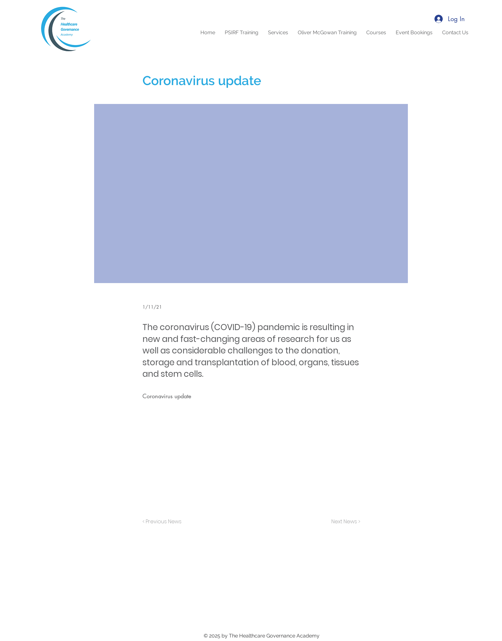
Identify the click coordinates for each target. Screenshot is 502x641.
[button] (376, 32)
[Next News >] (344, 521)
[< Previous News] (163, 521)
